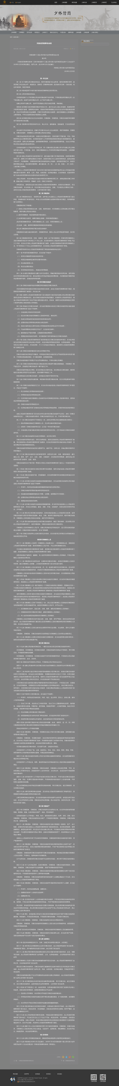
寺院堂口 (37, 32)
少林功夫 (84, 2)
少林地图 (78, 32)
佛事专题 (70, 32)
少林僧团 (64, 2)
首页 (56, 2)
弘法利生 (114, 2)
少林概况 (21, 32)
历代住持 (29, 32)
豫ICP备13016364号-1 (28, 1079)
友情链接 (37, 1074)
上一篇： (24, 1060)
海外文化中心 (54, 32)
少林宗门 (45, 32)
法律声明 (26, 1074)
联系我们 (48, 1074)
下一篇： (68, 1060)
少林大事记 (94, 32)
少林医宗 (94, 2)
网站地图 (15, 1074)
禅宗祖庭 (74, 2)
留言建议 (59, 1074)
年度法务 (63, 32)
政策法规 (16, 37)
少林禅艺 (104, 2)
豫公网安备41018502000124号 (27, 1081)
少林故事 (86, 32)
